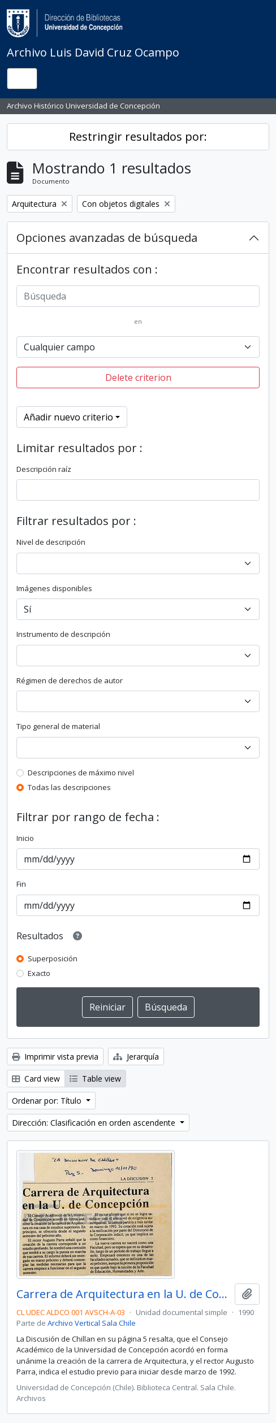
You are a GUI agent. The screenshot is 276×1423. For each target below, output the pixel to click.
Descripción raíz (43, 469)
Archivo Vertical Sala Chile (92, 1323)
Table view (95, 1078)
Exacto (39, 973)
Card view (36, 1078)
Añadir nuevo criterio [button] (68, 417)
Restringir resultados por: (138, 136)
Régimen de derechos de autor (69, 680)
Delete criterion (138, 377)
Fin (21, 884)
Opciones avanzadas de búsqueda (106, 237)
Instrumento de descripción (63, 634)
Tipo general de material (58, 726)
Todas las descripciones (69, 787)
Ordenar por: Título (48, 1100)
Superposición (52, 958)
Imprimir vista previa (55, 1056)
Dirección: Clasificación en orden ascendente (95, 1122)
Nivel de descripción (50, 542)
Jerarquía (136, 1056)
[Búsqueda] (138, 296)
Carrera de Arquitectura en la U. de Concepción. (123, 1294)
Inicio (25, 838)
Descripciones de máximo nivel (81, 772)
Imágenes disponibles (54, 588)
